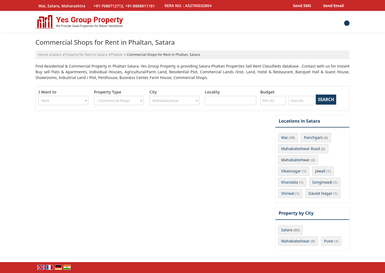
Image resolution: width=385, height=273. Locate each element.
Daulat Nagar (320, 193)
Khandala (289, 182)
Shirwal (287, 193)
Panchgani (313, 137)
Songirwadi (322, 182)
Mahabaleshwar (295, 159)
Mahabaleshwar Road (300, 148)
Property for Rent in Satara (85, 54)
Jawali (320, 171)
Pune (328, 241)
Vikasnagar (291, 171)
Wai (284, 137)
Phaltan (116, 54)
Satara (56, 54)
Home (43, 54)
